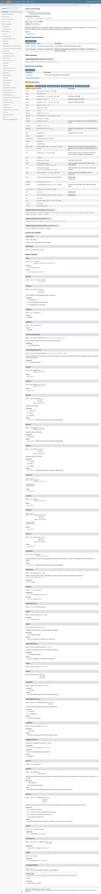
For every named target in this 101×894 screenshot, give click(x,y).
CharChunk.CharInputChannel (45, 46)
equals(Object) (6, 82)
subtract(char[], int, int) (9, 70)
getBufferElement (42, 138)
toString (39, 203)
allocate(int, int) (7, 36)
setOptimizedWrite (42, 177)
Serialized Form (30, 33)
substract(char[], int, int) (9, 68)
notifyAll (48, 221)
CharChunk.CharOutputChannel (45, 49)
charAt (39, 107)
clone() (4, 33)
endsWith (39, 113)
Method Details (5, 31)
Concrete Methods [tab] (67, 86)
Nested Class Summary (8, 14)
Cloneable (48, 18)
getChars (39, 141)
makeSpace (39, 160)
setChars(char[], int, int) (9, 38)
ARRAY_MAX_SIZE (30, 61)
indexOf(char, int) (7, 107)
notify (41, 221)
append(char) (6, 51)
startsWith (40, 182)
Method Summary (6, 21)
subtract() (5, 65)
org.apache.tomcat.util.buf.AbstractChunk (38, 12)
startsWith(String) (7, 95)
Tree (13, 1)
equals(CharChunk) (8, 90)
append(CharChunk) (8, 53)
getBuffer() (5, 43)
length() (5, 117)
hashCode (74, 212)
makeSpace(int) (7, 75)
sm (52, 61)
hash (69, 212)
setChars (39, 172)
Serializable (30, 18)
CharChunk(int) (7, 29)
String (43, 99)
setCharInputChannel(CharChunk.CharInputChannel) (13, 46)
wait (54, 221)
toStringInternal (42, 206)
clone (38, 110)
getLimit (40, 212)
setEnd (27, 214)
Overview (3, 1)
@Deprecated (29, 478)
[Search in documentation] (87, 5)
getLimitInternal (49, 212)
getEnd (27, 212)
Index (23, 1)
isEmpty (48, 228)
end (37, 61)
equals (39, 115)
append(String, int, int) (8, 60)
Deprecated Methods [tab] (82, 86)
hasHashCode (42, 61)
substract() (5, 63)
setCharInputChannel (43, 163)
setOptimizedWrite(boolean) (10, 119)
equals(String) (6, 85)
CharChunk (19, 4)
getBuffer (39, 136)
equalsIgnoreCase (42, 128)
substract (39, 192)
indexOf (39, 144)
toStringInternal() (7, 80)
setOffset (40, 214)
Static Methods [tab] (40, 86)
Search (28, 1)
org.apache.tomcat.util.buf (7, 4)
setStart (46, 214)
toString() (5, 78)
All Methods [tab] (30, 86)
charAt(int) (5, 112)
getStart (64, 212)
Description (5, 11)
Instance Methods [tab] (53, 86)
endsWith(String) (7, 100)
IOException (41, 372)
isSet (48, 61)
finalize (28, 221)
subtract (39, 198)
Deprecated (18, 1)
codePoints (34, 228)
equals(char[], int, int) (8, 92)
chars (27, 228)
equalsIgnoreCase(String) (9, 87)
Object (27, 110)
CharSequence (39, 18)
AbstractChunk (34, 23)
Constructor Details (6, 24)
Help (32, 1)
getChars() (5, 41)
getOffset (58, 212)
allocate (39, 91)
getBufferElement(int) (8, 102)
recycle (91, 212)
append (39, 93)
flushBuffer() (6, 73)
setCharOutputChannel (43, 168)
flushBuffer (40, 133)
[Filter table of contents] (14, 8)
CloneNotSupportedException (46, 263)
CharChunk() (6, 26)
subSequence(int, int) (8, 114)
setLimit (33, 214)
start (55, 61)
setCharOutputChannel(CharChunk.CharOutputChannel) (13, 48)
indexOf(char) (6, 104)
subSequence (40, 189)
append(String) (6, 58)
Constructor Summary (7, 19)
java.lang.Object (29, 11)
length (39, 157)
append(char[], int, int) (8, 55)
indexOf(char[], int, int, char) (10, 109)
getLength (33, 212)
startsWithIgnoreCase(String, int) (11, 97)
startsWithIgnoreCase (43, 184)
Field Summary (5, 16)
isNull (86, 212)
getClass (35, 221)
